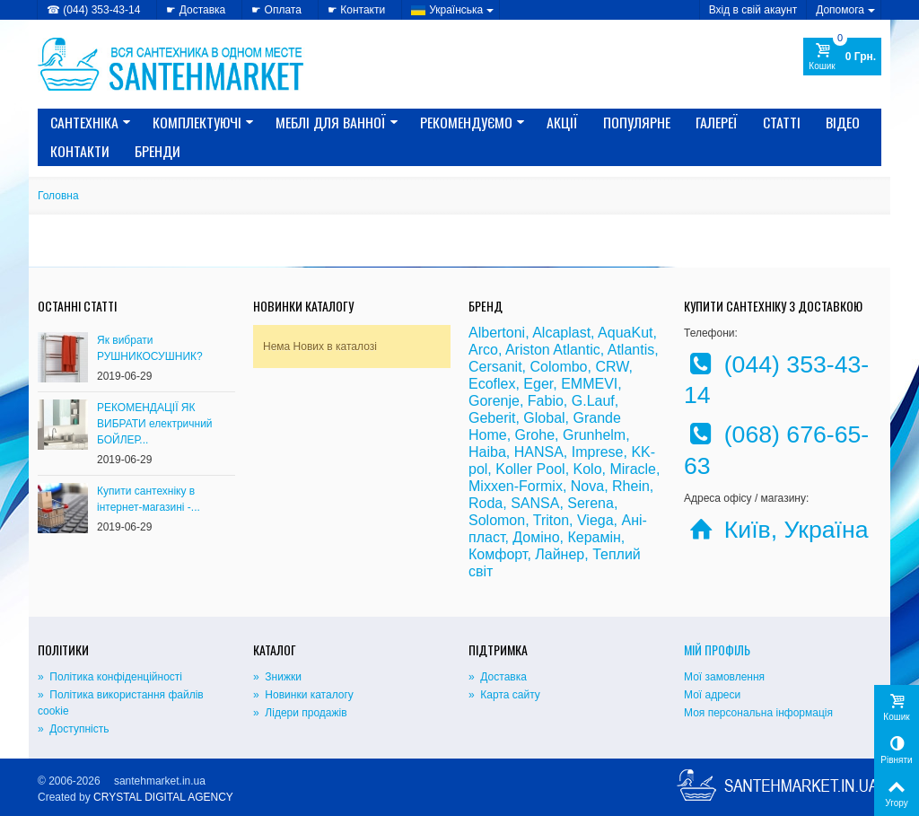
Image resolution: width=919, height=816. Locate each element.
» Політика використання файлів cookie (121, 703)
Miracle (632, 469)
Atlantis (631, 349)
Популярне (636, 122)
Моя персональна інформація (758, 712)
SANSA (535, 503)
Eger (538, 383)
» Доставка (497, 677)
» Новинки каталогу (303, 695)
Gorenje (494, 400)
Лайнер (559, 554)
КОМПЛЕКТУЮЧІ (203, 122)
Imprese (598, 452)
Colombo (558, 366)
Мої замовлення (724, 677)
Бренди (157, 151)
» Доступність (73, 729)
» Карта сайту (504, 695)
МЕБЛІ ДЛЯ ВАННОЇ (337, 122)
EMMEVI (589, 383)
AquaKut (625, 332)
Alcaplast (561, 332)
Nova (587, 486)
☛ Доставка (195, 10)
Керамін (593, 537)
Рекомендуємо (472, 122)
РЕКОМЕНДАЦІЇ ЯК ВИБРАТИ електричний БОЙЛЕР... (155, 423)
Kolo (587, 469)
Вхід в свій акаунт (753, 10)
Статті (782, 122)
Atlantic (576, 349)
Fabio (546, 400)
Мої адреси (712, 695)
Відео (843, 122)
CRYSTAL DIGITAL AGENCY (163, 797)
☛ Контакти (356, 10)
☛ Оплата (276, 10)
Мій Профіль (717, 649)
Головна (58, 195)
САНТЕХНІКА (90, 122)
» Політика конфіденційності (110, 677)
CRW (611, 366)
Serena (590, 503)
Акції (562, 122)
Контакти (79, 151)
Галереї (717, 122)
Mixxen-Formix (515, 486)
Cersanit (495, 366)
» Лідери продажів (300, 712)
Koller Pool (530, 469)
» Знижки (277, 677)
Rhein (631, 486)
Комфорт (497, 554)
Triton (551, 520)
